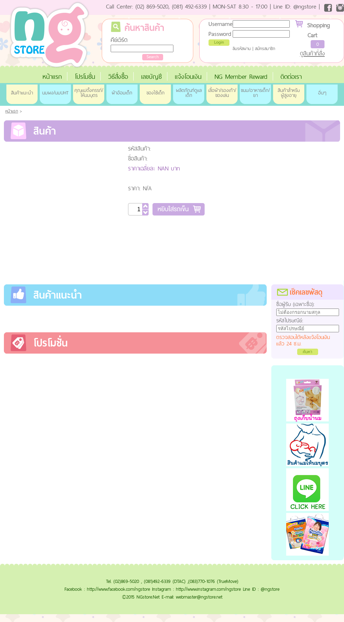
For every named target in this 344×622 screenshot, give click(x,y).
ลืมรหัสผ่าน (242, 48)
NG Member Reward (241, 76)
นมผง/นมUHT (55, 93)
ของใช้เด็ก (155, 93)
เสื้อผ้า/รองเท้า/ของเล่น (222, 92)
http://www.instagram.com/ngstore (208, 589)
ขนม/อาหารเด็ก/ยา (255, 92)
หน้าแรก (52, 76)
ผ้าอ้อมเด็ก (122, 93)
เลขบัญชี (151, 76)
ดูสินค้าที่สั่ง (312, 53)
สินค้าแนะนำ (22, 93)
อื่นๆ (322, 93)
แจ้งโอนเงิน (188, 76)
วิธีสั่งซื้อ (118, 76)
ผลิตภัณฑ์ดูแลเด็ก (189, 92)
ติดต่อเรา (291, 76)
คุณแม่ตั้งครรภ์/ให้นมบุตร (88, 92)
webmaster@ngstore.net (199, 597)
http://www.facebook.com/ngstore (118, 589)
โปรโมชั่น (85, 76)
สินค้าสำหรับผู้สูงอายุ (289, 92)
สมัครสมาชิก (265, 48)
